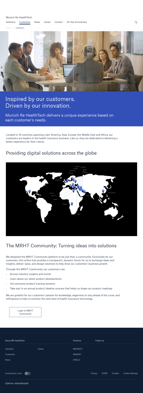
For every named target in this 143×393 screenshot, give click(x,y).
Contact (115, 373)
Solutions (9, 349)
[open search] (136, 22)
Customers (10, 354)
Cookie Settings (130, 373)
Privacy (94, 373)
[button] (10, 22)
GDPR (104, 373)
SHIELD (76, 360)
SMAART (77, 354)
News (7, 360)
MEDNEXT (78, 349)
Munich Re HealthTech (19, 17)
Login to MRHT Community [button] (25, 312)
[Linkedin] (98, 348)
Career (41, 349)
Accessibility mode (18, 373)
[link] (47, 22)
